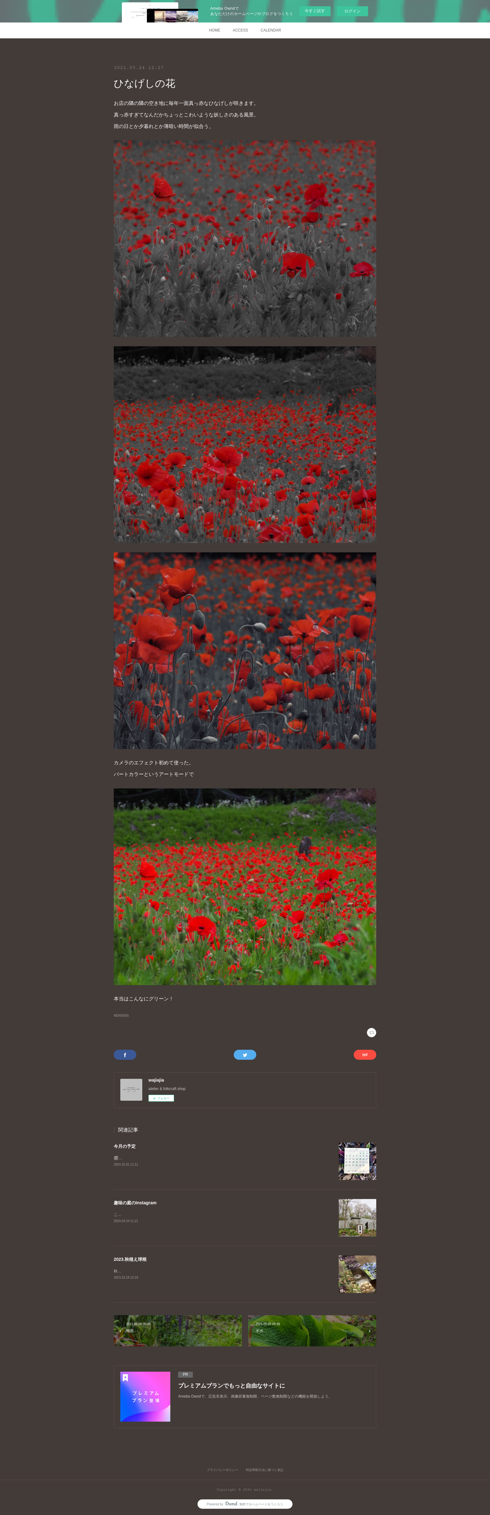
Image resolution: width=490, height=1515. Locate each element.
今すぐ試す (315, 10)
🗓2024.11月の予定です (134, 1158)
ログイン (352, 11)
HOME (214, 30)
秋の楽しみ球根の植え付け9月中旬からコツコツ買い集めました (167, 1271)
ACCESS (240, 30)
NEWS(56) (121, 1015)
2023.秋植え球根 (130, 1259)
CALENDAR (271, 30)
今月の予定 (125, 1146)
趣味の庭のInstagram (135, 1202)
